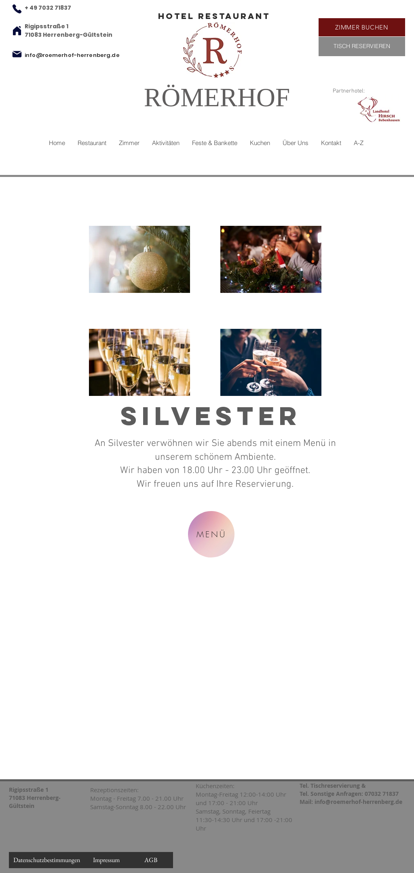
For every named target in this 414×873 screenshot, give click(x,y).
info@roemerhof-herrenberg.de (72, 55)
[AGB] (151, 860)
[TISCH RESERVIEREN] (362, 46)
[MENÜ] (211, 534)
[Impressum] (106, 860)
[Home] (17, 30)
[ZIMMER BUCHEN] (362, 27)
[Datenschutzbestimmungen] (46, 860)
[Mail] (17, 54)
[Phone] (17, 9)
